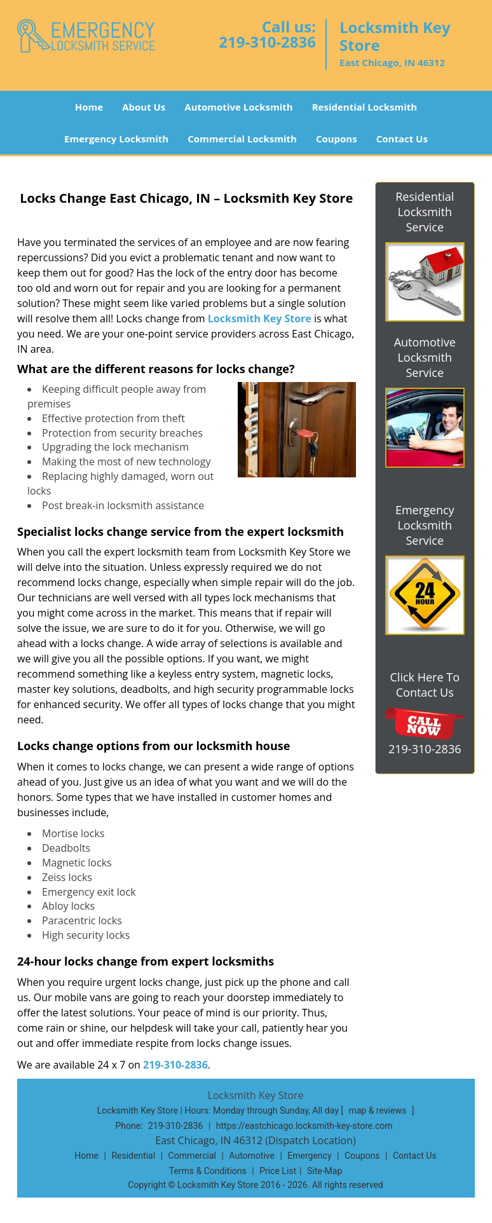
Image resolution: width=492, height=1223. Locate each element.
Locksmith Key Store (259, 318)
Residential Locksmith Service (424, 212)
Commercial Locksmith (242, 138)
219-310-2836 (267, 41)
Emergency (309, 1156)
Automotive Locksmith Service (425, 357)
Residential (133, 1156)
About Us (143, 106)
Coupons (336, 138)
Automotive (252, 1156)
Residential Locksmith (365, 106)
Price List (277, 1171)
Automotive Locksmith (238, 106)
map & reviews (378, 1110)
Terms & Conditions (208, 1171)
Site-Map (324, 1171)
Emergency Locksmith (116, 138)
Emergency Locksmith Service (424, 525)
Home (89, 106)
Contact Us (402, 138)
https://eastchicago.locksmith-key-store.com (304, 1126)
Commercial (192, 1156)
